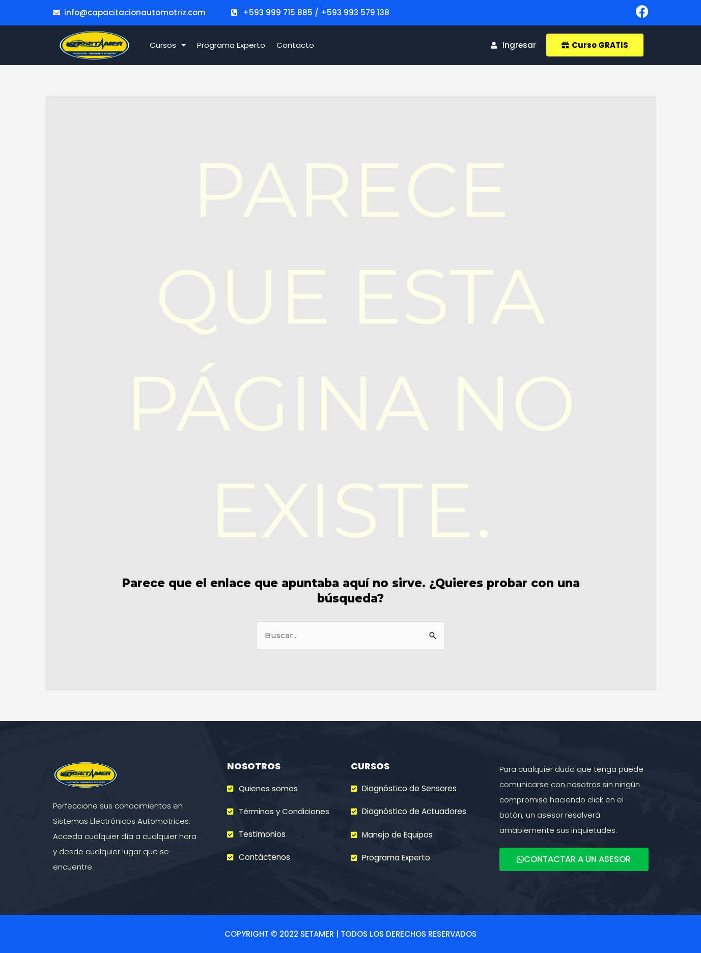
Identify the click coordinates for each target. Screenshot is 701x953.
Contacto (295, 45)
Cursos (168, 45)
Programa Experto (231, 45)
